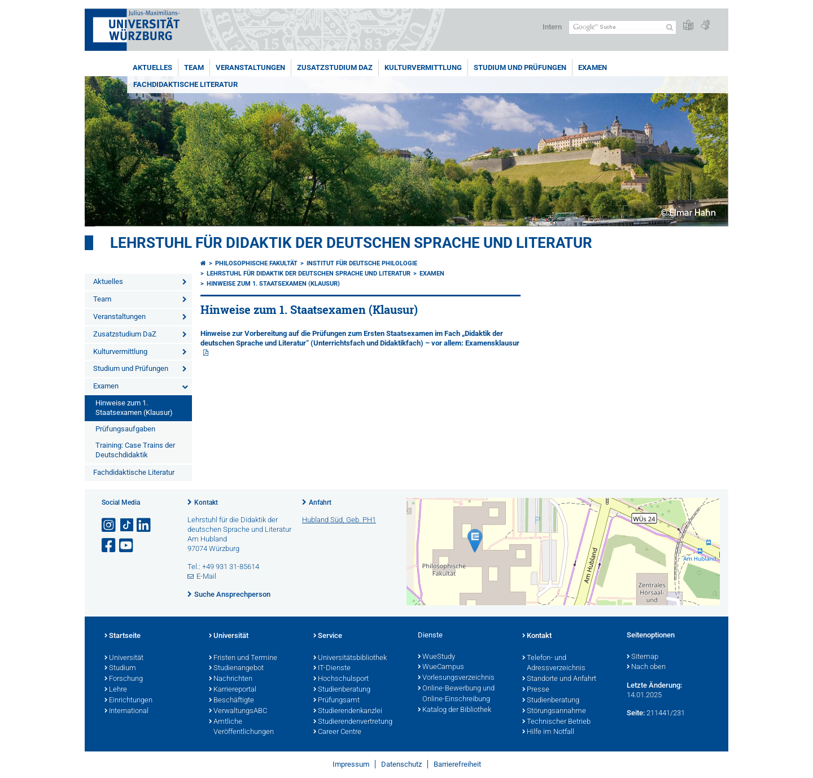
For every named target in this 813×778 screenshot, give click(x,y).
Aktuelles (152, 67)
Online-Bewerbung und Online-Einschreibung (456, 694)
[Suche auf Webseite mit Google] (622, 27)
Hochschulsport (341, 679)
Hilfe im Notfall (548, 732)
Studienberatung (341, 690)
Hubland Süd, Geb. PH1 (339, 519)
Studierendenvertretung (352, 722)
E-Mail (206, 576)
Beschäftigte (231, 701)
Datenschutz (401, 764)
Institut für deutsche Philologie (362, 263)
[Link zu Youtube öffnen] (127, 546)
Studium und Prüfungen (520, 67)
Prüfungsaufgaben (125, 429)
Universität (123, 658)
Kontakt (206, 502)
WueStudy (436, 657)
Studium (120, 668)
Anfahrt (320, 502)
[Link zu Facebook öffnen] (109, 546)
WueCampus (441, 667)
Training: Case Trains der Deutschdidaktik (135, 450)
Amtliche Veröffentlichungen (241, 727)
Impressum (351, 764)
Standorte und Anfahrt (559, 679)
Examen (592, 67)
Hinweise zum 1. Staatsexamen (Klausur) (134, 408)
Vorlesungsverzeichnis (456, 678)
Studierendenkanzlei (347, 711)
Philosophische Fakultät (256, 263)
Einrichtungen (128, 701)
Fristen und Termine (243, 658)
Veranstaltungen (250, 67)
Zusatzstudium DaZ (335, 67)
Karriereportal (232, 690)
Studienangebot (236, 668)
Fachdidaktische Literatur (185, 84)
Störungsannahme (554, 711)
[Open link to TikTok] (127, 525)
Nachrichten (230, 679)
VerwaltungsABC (238, 711)
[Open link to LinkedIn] (144, 525)
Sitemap (642, 657)
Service (327, 636)
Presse (535, 690)
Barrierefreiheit (457, 764)
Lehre (115, 690)
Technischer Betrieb (556, 722)
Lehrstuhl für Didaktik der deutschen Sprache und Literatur (351, 242)
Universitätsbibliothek (350, 658)
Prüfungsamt (336, 701)
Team (194, 67)
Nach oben (646, 667)
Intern (552, 27)
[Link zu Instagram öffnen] (109, 525)
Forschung (123, 679)
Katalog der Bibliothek (454, 710)
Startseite (122, 636)
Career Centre (337, 732)
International (126, 711)
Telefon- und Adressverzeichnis (553, 663)
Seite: (636, 713)
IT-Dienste (332, 668)
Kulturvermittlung (423, 67)
